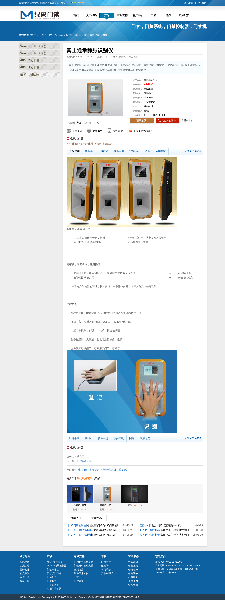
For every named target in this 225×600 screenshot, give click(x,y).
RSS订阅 (202, 2)
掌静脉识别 (95, 469)
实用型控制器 (54, 588)
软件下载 (134, 151)
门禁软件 (52, 581)
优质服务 (97, 130)
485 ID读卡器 (30, 67)
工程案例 (133, 581)
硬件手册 (90, 151)
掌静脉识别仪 (110, 469)
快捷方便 (118, 130)
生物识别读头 (73, 35)
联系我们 (133, 584)
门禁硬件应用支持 (83, 565)
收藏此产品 (76, 138)
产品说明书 (107, 573)
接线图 (104, 151)
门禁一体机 (53, 569)
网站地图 (23, 597)
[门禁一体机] (145, 525)
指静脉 (123, 469)
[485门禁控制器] (77, 525)
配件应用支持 (81, 573)
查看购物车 (187, 120)
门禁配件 (52, 577)
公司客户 (133, 569)
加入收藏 (188, 2)
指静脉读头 (80, 504)
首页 (76, 15)
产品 (41, 35)
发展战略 (24, 565)
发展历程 (24, 577)
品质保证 (77, 130)
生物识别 (83, 469)
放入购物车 (169, 120)
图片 (147, 151)
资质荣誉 (24, 573)
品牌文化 (24, 569)
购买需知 (133, 561)
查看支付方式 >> (142, 130)
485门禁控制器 (55, 561)
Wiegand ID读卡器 (33, 46)
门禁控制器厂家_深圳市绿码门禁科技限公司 (43, 15)
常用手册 (106, 569)
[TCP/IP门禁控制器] (79, 530)
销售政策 (133, 565)
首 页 (33, 35)
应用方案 (161, 151)
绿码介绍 (24, 561)
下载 (76, 577)
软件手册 (119, 151)
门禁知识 (79, 581)
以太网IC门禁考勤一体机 (166, 525)
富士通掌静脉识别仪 (95, 35)
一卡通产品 (53, 584)
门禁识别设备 (55, 35)
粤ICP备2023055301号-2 (126, 597)
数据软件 (106, 565)
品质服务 (133, 577)
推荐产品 (76, 518)
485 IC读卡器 (30, 60)
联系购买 (141, 120)
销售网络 (133, 573)
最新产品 (96, 517)
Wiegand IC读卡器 (33, 53)
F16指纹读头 (84, 461)
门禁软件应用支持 (83, 561)
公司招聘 (24, 581)
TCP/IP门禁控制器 (57, 565)
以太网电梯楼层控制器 (104, 530)
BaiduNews (35, 597)
